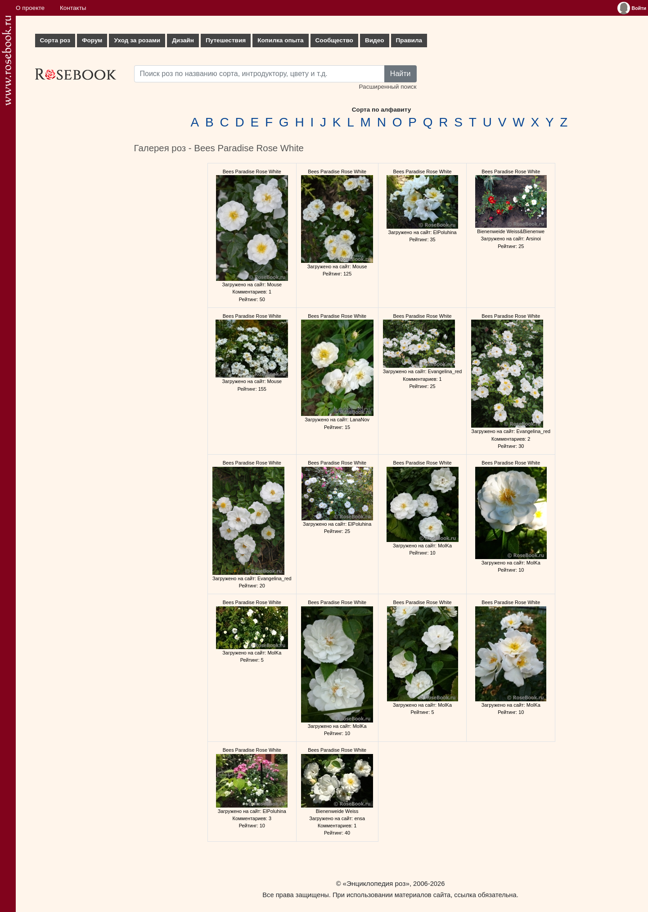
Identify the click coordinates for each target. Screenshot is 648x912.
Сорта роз (55, 40)
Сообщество (334, 40)
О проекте (30, 8)
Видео (374, 40)
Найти (400, 73)
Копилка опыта (280, 40)
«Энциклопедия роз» (376, 883)
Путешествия (226, 40)
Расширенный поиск (387, 86)
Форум (92, 40)
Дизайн (183, 40)
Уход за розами (137, 40)
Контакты (73, 8)
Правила (409, 40)
